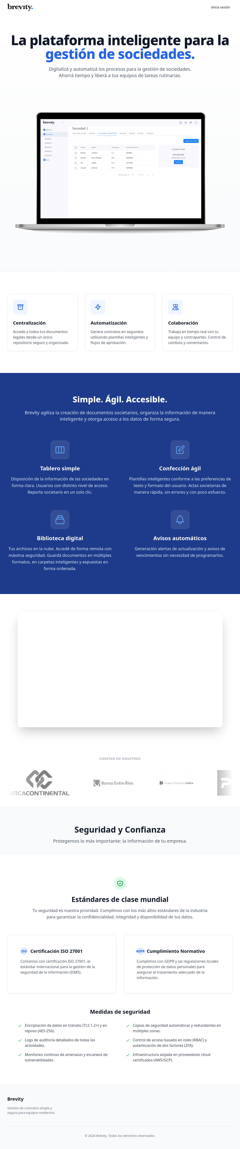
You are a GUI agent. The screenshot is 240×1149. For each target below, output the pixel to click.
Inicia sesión (220, 7)
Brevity (15, 1099)
